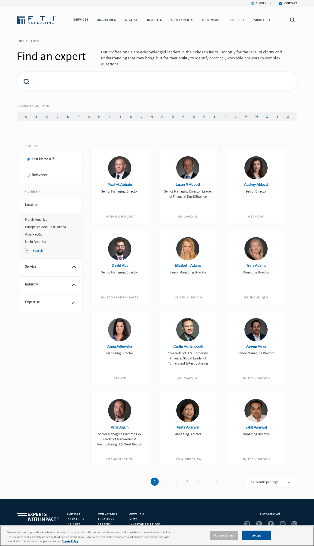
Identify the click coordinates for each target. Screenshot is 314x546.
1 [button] (155, 481)
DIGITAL (132, 20)
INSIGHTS (155, 20)
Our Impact (212, 20)
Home (20, 41)
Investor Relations (145, 524)
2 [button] (166, 481)
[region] (157, 535)
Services (74, 514)
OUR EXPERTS (183, 20)
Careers (104, 524)
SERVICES (80, 20)
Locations (106, 519)
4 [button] (187, 481)
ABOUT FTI (263, 20)
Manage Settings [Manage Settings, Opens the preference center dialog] (224, 535)
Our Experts (108, 514)
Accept (256, 535)
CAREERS (238, 20)
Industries (75, 519)
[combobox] (147, 81)
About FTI (136, 514)
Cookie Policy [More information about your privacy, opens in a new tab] (70, 541)
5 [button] (198, 481)
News (133, 519)
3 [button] (176, 481)
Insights (74, 524)
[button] (51, 219)
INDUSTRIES (107, 20)
